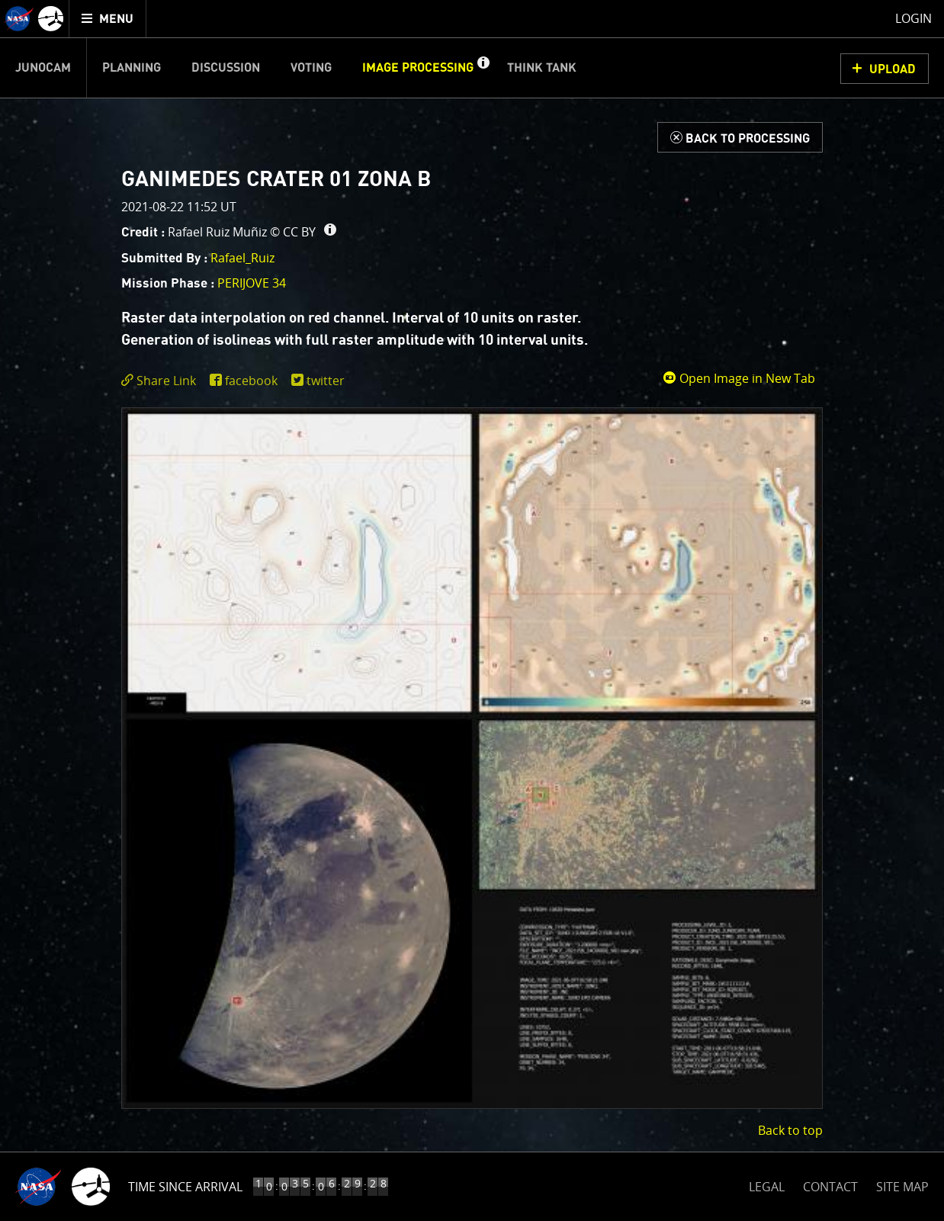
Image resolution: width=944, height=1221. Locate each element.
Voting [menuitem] (311, 68)
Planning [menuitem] (131, 68)
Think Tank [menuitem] (541, 68)
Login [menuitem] (913, 18)
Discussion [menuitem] (225, 68)
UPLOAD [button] (892, 69)
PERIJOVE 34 (251, 283)
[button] (483, 68)
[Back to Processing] (740, 137)
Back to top (790, 1130)
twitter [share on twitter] (326, 380)
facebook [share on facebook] (251, 380)
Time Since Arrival (185, 1187)
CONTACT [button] (830, 1186)
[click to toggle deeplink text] (161, 381)
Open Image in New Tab (739, 378)
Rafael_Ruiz (242, 257)
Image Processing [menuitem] (418, 68)
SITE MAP (902, 1186)
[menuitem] (107, 18)
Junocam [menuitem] (43, 68)
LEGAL (766, 1184)
